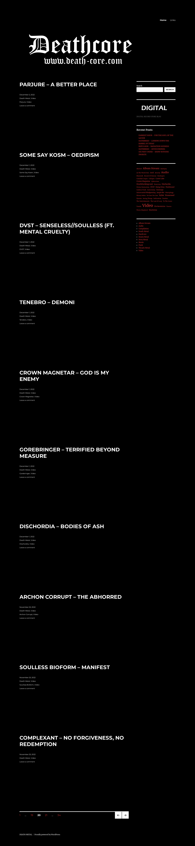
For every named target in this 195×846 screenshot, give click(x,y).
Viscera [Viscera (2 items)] (168, 206)
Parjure (23, 102)
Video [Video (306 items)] (147, 205)
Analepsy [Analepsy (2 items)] (163, 169)
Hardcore (142, 234)
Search (139, 86)
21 (47, 815)
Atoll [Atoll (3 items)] (152, 173)
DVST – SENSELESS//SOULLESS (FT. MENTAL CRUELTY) (67, 228)
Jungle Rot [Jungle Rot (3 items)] (160, 192)
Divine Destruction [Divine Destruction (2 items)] (142, 187)
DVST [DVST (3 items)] (152, 187)
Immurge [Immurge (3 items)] (159, 190)
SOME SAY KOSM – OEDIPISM (59, 155)
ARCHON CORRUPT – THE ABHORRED (71, 597)
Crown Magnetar (27, 396)
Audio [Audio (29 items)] (165, 172)
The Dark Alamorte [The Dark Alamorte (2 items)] (143, 201)
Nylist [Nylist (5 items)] (161, 195)
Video (33, 98)
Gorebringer (25, 473)
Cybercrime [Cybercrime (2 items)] (155, 181)
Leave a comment (27, 106)
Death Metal (25, 98)
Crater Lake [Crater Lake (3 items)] (160, 178)
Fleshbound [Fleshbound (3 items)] (170, 187)
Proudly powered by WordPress (47, 834)
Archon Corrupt (26, 614)
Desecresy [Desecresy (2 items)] (157, 184)
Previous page (118, 818)
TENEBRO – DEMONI (47, 302)
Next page (125, 818)
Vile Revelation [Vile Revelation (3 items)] (159, 206)
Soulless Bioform (27, 685)
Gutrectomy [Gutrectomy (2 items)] (151, 190)
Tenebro (23, 320)
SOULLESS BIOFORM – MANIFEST (65, 667)
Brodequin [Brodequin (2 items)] (161, 176)
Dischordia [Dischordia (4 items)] (166, 184)
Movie (141, 242)
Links (173, 20)
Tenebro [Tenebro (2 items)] (165, 198)
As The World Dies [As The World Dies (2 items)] (142, 173)
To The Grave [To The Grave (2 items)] (167, 201)
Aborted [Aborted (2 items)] (139, 169)
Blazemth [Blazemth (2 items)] (139, 176)
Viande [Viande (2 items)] (138, 206)
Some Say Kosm (26, 172)
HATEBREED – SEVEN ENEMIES (152, 149)
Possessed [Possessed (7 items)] (169, 195)
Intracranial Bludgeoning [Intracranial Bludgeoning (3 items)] (146, 192)
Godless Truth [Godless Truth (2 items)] (141, 190)
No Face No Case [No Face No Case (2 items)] (152, 195)
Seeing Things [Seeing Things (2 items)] (147, 198)
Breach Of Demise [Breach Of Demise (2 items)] (150, 176)
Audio (141, 226)
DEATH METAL (26, 834)
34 (60, 815)
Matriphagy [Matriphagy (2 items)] (169, 192)
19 (33, 815)
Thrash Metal (144, 248)
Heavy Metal (144, 237)
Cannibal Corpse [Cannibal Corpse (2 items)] (142, 178)
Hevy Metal (143, 240)
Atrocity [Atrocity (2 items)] (157, 173)
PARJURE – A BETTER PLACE (58, 84)
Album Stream (144, 223)
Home (163, 20)
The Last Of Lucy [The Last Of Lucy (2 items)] (156, 201)
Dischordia (24, 544)
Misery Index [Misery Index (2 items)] (141, 195)
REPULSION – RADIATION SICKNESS (154, 146)
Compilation (144, 229)
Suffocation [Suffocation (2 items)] (157, 198)
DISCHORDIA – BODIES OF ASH (62, 526)
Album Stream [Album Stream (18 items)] (151, 168)
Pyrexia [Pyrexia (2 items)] (139, 198)
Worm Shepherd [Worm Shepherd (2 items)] (142, 210)
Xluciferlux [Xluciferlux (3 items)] (153, 210)
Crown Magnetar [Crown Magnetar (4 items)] (143, 181)
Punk (141, 245)
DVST (22, 249)
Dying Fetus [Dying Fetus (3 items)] (160, 187)
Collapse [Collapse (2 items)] (152, 178)
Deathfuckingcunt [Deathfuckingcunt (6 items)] (144, 184)
